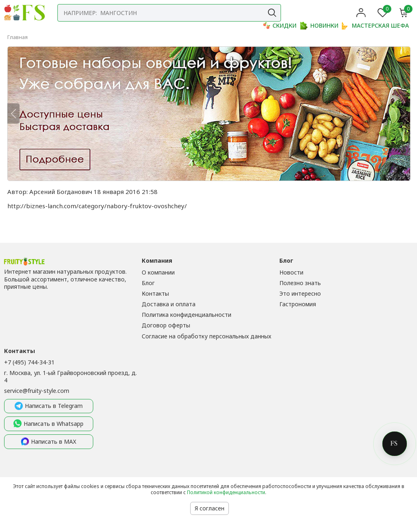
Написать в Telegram (49, 406)
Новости (291, 272)
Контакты (155, 293)
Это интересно (300, 293)
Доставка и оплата (168, 304)
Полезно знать (300, 283)
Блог (148, 283)
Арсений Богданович (60, 191)
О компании (158, 272)
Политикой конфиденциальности (226, 492)
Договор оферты (166, 325)
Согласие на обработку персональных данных (206, 336)
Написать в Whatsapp (48, 424)
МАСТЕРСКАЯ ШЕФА (375, 26)
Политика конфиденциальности (186, 314)
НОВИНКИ (319, 26)
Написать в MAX (48, 442)
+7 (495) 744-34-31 (29, 362)
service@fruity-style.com (36, 391)
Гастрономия (297, 304)
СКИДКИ (279, 26)
